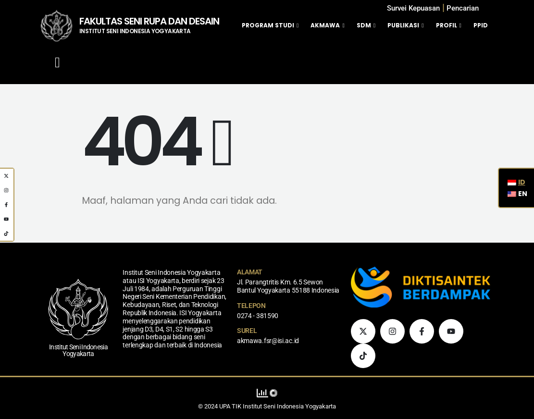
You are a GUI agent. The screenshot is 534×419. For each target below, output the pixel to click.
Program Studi (268, 25)
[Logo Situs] (56, 25)
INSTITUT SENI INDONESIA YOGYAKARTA (135, 31)
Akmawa (325, 25)
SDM (364, 25)
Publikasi (403, 25)
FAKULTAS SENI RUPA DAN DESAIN (149, 21)
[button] (463, 8)
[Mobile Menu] (57, 62)
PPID (480, 25)
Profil (446, 25)
